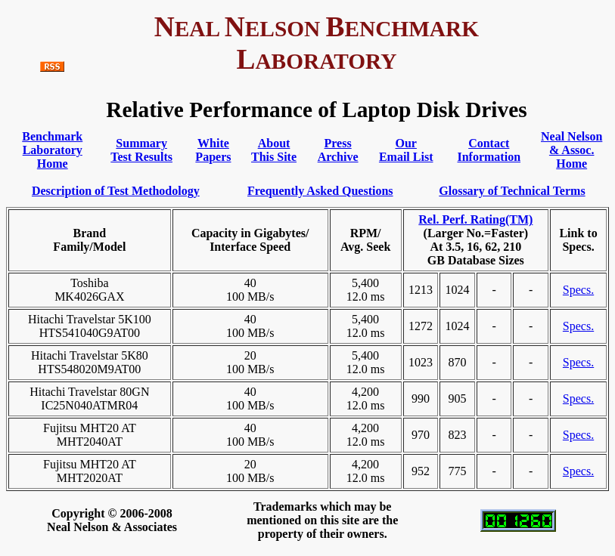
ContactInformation (488, 150)
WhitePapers (213, 150)
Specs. (578, 289)
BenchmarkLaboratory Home (52, 150)
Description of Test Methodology (116, 190)
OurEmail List (406, 150)
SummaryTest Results (141, 150)
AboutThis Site (274, 150)
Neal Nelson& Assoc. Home (571, 150)
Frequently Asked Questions (320, 190)
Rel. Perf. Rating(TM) (475, 219)
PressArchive (338, 150)
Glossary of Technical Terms (512, 190)
